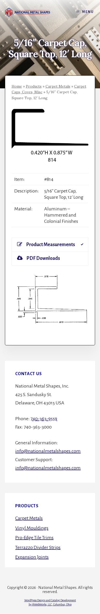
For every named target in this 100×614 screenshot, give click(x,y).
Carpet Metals (57, 86)
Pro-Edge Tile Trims (34, 537)
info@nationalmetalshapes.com (48, 451)
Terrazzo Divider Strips (37, 547)
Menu (88, 12)
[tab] (50, 245)
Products (34, 86)
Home (17, 86)
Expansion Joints (32, 557)
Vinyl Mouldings (31, 528)
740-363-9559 (43, 418)
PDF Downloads (38, 258)
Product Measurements (46, 244)
